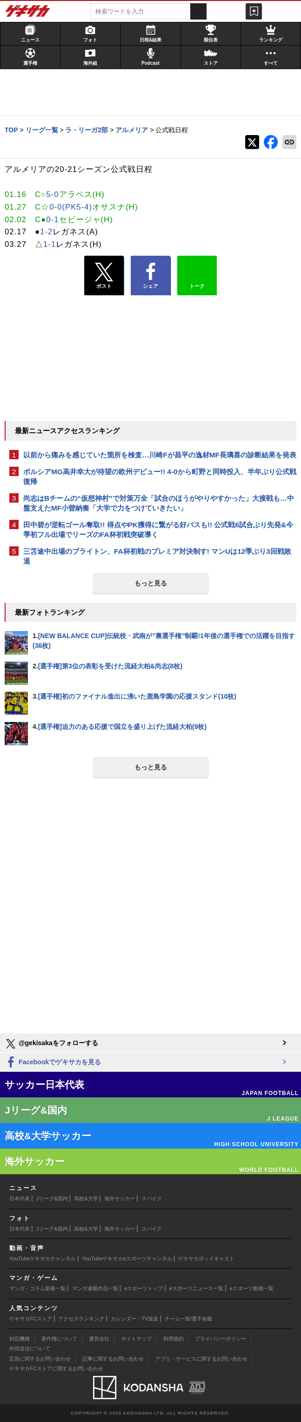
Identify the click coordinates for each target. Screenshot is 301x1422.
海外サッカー (119, 1198)
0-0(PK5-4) (70, 207)
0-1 (52, 219)
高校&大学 (86, 1198)
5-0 (52, 194)
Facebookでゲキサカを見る (53, 1062)
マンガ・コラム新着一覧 (37, 1288)
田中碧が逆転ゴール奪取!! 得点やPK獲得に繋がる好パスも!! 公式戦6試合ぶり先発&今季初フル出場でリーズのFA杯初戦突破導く (158, 529)
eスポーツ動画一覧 (252, 1288)
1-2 (46, 231)
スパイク (151, 1198)
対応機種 (19, 1338)
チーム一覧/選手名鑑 (188, 1318)
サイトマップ (136, 1338)
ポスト (104, 276)
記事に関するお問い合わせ (113, 1358)
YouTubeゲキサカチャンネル (42, 1258)
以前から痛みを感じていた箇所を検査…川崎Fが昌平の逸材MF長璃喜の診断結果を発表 (159, 455)
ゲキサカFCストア (30, 1318)
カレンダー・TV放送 (134, 1318)
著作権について (59, 1338)
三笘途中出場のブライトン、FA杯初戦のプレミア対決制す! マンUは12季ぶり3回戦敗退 (157, 556)
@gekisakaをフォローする (51, 1043)
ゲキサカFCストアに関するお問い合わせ (56, 1368)
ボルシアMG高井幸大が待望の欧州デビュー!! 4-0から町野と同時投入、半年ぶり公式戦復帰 (159, 476)
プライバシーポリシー (220, 1338)
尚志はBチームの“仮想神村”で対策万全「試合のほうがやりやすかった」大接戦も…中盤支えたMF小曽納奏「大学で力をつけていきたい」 (158, 503)
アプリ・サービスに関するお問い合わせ (201, 1358)
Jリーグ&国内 (52, 1198)
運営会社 (99, 1338)
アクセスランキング (81, 1318)
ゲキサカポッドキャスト (206, 1258)
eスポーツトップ (143, 1288)
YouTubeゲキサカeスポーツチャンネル (127, 1258)
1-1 (49, 244)
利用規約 (173, 1338)
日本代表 (19, 1198)
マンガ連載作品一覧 (95, 1288)
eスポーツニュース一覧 (196, 1288)
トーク (197, 273)
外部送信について (29, 1348)
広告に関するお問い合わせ (40, 1358)
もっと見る (150, 583)
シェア (150, 276)
